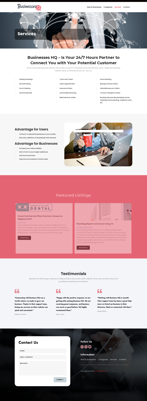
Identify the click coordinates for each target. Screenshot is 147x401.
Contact (126, 7)
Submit (60, 380)
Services (118, 7)
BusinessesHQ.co (100, 371)
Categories (108, 7)
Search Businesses (94, 7)
